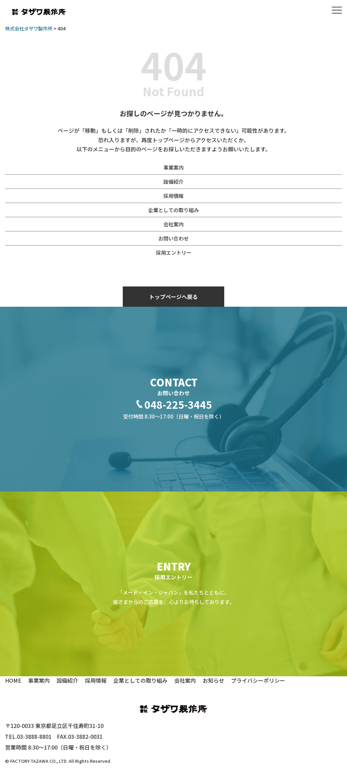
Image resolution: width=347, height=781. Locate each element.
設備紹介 (173, 181)
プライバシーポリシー (258, 680)
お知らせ (213, 680)
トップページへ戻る (173, 297)
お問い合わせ (173, 238)
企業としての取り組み (173, 209)
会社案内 (173, 224)
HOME (13, 680)
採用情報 (173, 195)
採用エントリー (173, 252)
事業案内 (173, 167)
